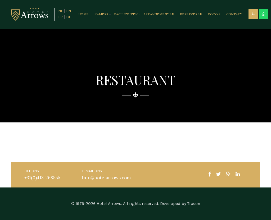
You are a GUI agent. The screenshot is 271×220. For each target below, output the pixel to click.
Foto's (214, 14)
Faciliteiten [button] (126, 14)
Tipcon (193, 203)
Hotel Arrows (109, 203)
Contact (234, 14)
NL (60, 11)
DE (68, 17)
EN (68, 11)
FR (60, 17)
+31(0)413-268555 (42, 178)
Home (83, 14)
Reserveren (191, 14)
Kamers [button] (101, 14)
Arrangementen (158, 14)
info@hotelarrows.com (106, 178)
